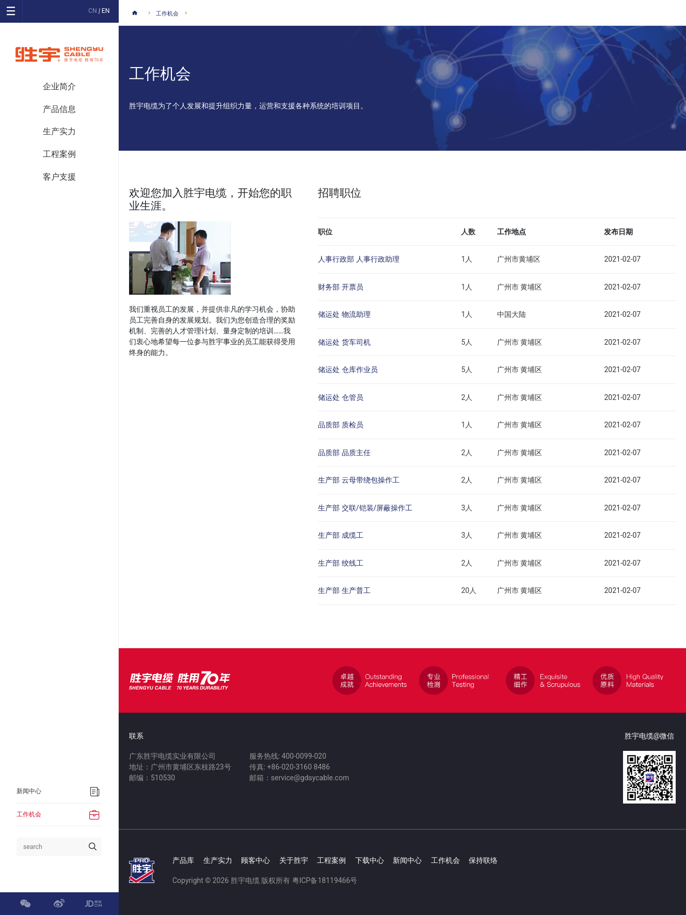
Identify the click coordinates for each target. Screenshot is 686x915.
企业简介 (59, 86)
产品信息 (59, 109)
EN (106, 10)
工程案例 (59, 154)
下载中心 (369, 860)
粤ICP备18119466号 (325, 880)
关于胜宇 (293, 860)
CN (92, 10)
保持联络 (483, 860)
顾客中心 (255, 860)
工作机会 (167, 13)
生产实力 (59, 131)
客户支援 (59, 177)
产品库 (183, 860)
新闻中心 (407, 860)
